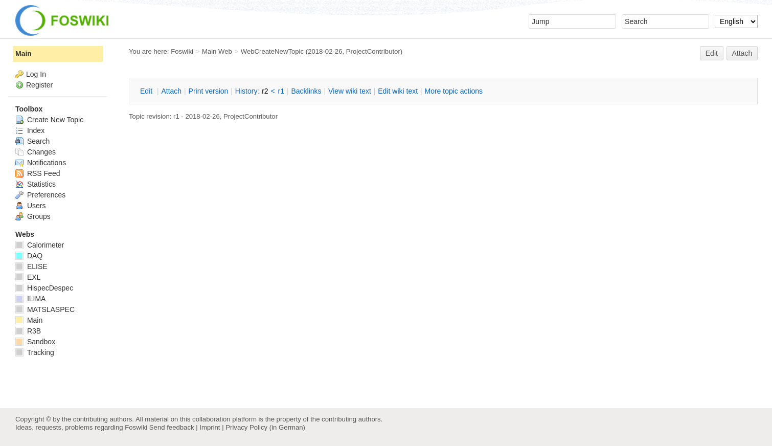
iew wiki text (349, 91)
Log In (36, 74)
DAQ (28, 256)
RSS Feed (37, 173)
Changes (35, 152)
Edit (712, 53)
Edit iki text (398, 91)
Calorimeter (39, 245)
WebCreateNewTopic (272, 51)
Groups (33, 216)
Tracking (34, 352)
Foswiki (182, 51)
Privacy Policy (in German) (265, 427)
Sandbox (35, 342)
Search (32, 141)
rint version (209, 91)
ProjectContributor (373, 51)
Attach (742, 53)
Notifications (40, 163)
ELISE (31, 266)
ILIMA (30, 299)
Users (30, 206)
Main (23, 54)
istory (246, 91)
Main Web (217, 51)
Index (29, 130)
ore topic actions (453, 91)
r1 (281, 91)
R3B (28, 331)
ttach (171, 91)
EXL (27, 277)
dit (147, 91)
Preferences (40, 195)
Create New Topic (49, 120)
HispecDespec (44, 288)
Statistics (35, 184)
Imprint (209, 427)
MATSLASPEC (45, 309)
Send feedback (171, 427)
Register (39, 85)
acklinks (306, 91)
